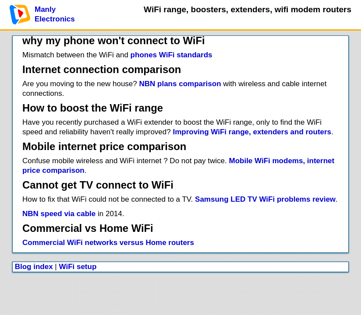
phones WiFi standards (171, 55)
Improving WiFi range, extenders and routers (252, 132)
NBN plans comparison (180, 84)
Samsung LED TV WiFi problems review (265, 199)
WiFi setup (78, 266)
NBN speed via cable (59, 214)
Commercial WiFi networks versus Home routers (108, 242)
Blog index (34, 266)
